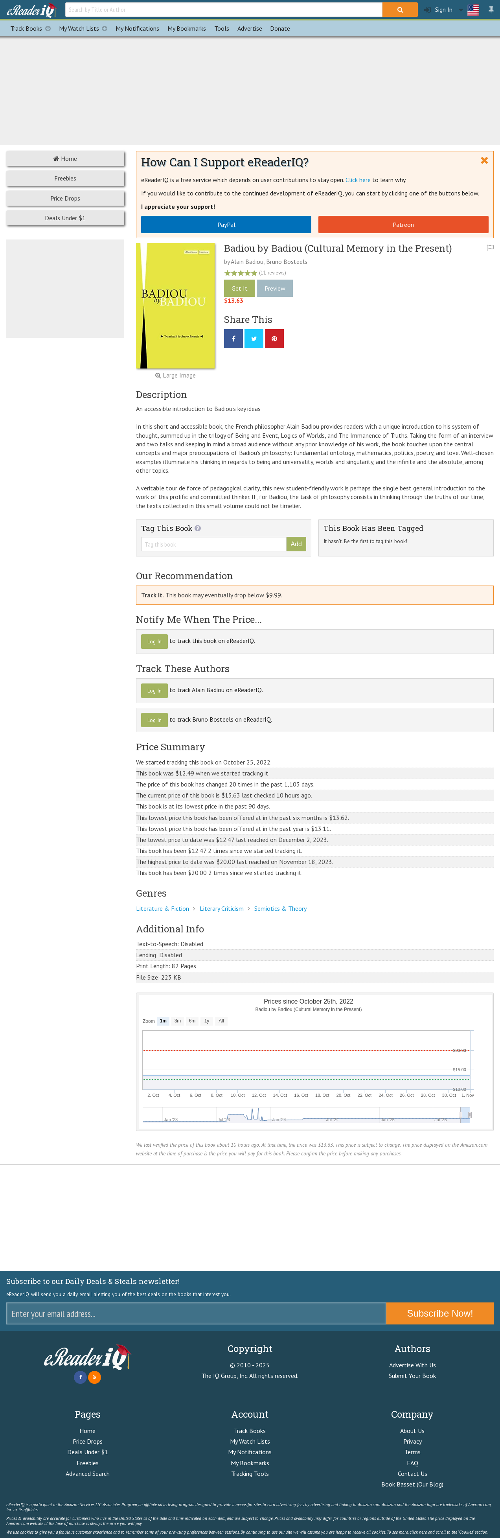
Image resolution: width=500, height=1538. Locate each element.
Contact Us (412, 1473)
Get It (240, 288)
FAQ (412, 1463)
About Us (412, 1431)
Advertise (249, 28)
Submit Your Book (412, 1376)
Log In (154, 641)
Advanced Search (88, 1473)
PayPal (226, 224)
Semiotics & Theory (280, 908)
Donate (280, 28)
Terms (412, 1452)
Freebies (65, 178)
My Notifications (250, 1452)
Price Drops (65, 198)
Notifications (137, 28)
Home (65, 158)
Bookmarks (186, 28)
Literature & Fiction (162, 908)
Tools (221, 28)
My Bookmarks (250, 1463)
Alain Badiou (247, 261)
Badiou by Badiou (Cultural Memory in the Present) (338, 248)
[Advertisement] (250, 89)
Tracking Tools (250, 1473)
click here (418, 1532)
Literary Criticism (222, 908)
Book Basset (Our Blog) (412, 1484)
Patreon (403, 224)
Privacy (412, 1441)
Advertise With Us (412, 1365)
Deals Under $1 (65, 218)
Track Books (32, 28)
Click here (358, 180)
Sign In (438, 10)
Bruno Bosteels (286, 261)
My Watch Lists (85, 28)
